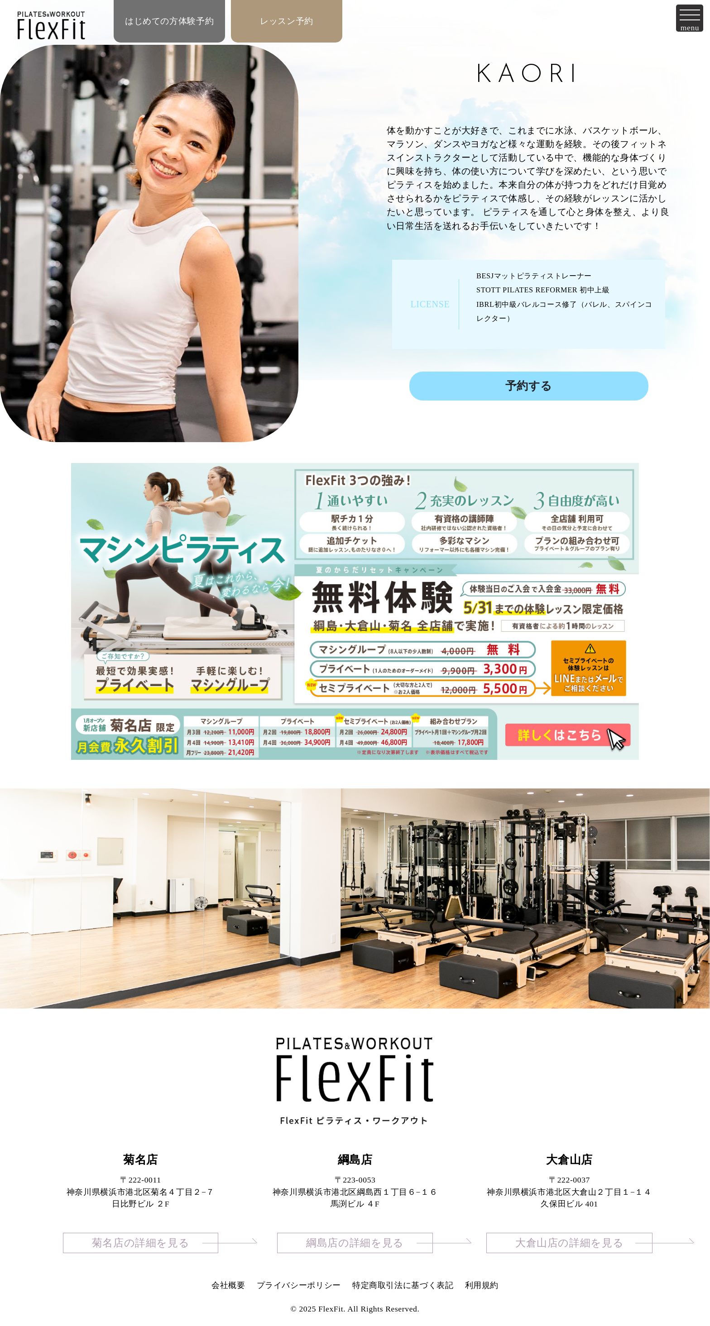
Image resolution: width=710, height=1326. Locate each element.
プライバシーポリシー (299, 1285)
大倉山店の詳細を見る (569, 1243)
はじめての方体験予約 (169, 21)
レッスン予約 (286, 21)
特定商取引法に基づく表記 (403, 1285)
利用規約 (482, 1285)
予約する (529, 386)
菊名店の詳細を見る (141, 1243)
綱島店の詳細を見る (355, 1243)
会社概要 (228, 1285)
